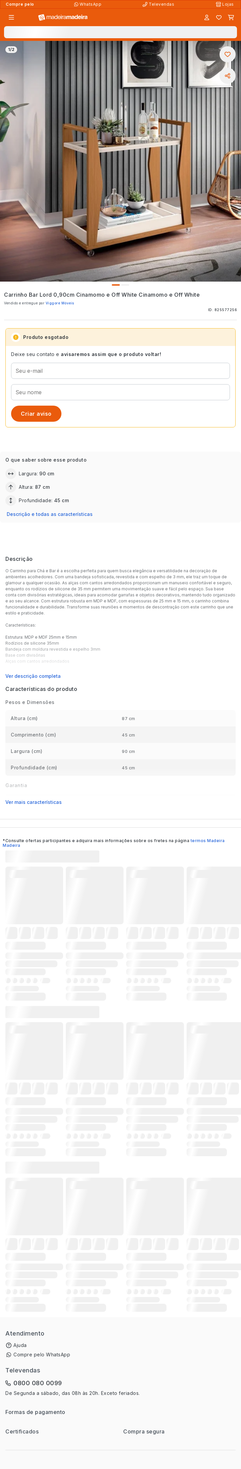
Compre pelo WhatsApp (41, 1354)
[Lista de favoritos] (219, 17)
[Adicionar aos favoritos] (228, 54)
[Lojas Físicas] (225, 4)
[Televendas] (159, 4)
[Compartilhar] (228, 76)
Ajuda (20, 1345)
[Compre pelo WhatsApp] (88, 4)
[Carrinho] (231, 17)
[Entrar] (207, 17)
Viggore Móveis (60, 303)
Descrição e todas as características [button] (50, 514)
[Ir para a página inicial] (63, 17)
